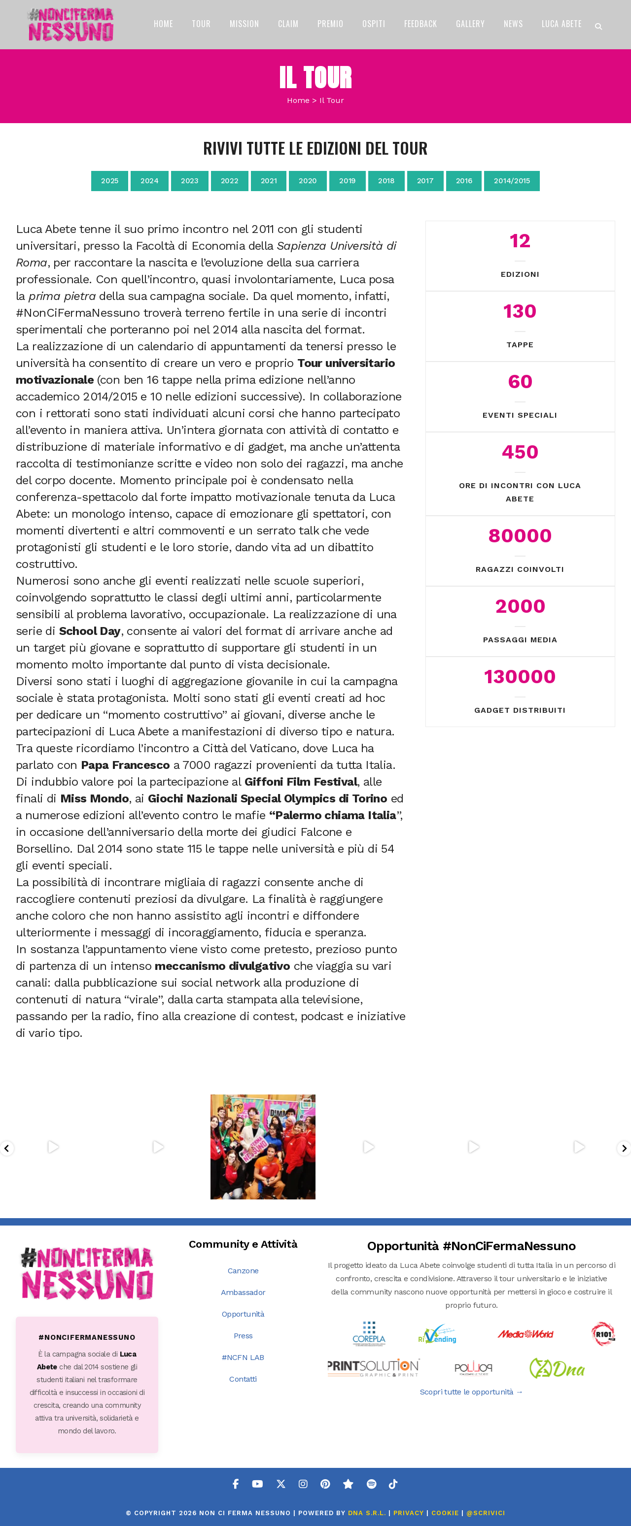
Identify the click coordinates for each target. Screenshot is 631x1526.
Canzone (243, 1270)
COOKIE (445, 1513)
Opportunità (243, 1314)
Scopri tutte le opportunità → (472, 1391)
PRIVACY (408, 1513)
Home (298, 100)
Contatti (242, 1379)
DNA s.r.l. (368, 1513)
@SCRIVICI (485, 1513)
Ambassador (243, 1292)
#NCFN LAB (243, 1357)
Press (243, 1335)
